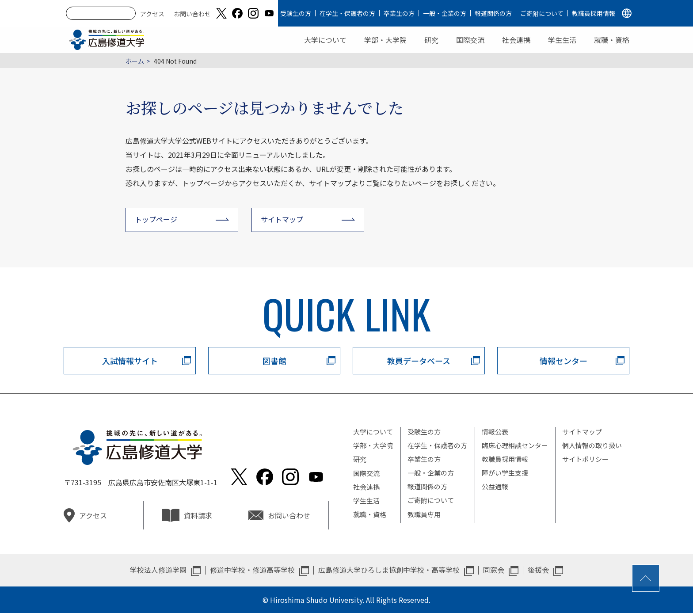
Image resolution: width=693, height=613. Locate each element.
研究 (431, 39)
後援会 (538, 569)
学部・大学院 (385, 39)
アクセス (152, 13)
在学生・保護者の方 (347, 13)
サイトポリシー (585, 459)
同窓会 (493, 569)
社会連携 (516, 39)
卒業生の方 (399, 13)
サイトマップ (282, 219)
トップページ (156, 219)
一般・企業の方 (444, 13)
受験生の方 (295, 13)
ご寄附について (542, 13)
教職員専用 (424, 514)
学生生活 (562, 39)
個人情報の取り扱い (592, 445)
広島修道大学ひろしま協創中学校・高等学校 (389, 569)
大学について (325, 39)
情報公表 (495, 431)
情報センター (563, 360)
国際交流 (470, 39)
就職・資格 (611, 39)
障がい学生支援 (505, 472)
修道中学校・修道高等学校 (252, 569)
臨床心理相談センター (515, 445)
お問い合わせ (192, 13)
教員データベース (418, 360)
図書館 (274, 360)
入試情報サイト (130, 360)
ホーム (135, 61)
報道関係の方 (493, 13)
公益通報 (495, 486)
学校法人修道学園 (158, 569)
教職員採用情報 (593, 13)
